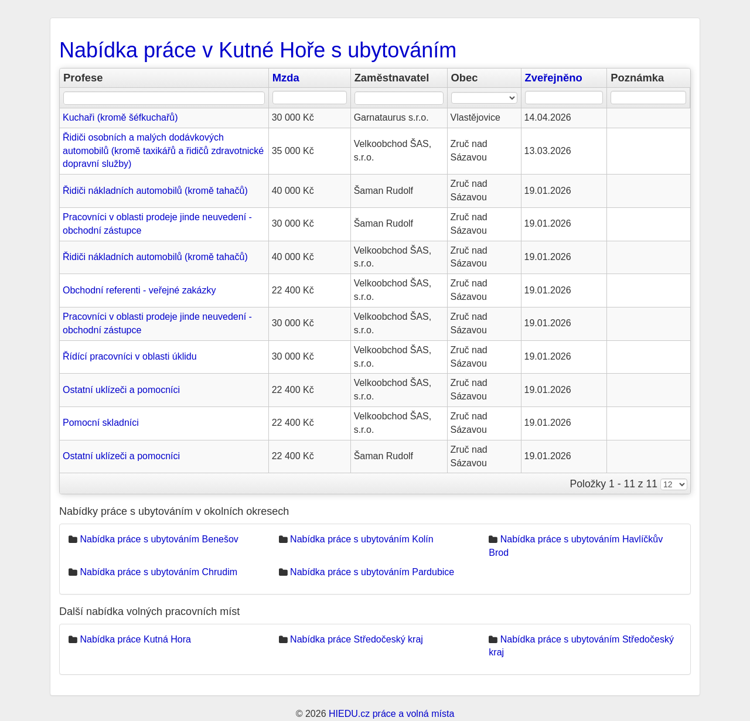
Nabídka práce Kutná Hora (135, 639)
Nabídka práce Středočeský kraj (356, 639)
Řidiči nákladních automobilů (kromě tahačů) (155, 191)
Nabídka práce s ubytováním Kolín (362, 539)
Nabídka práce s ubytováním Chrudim (158, 572)
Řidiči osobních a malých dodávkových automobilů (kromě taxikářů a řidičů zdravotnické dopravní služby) (163, 150)
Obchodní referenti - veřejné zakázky (139, 290)
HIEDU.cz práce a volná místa (391, 714)
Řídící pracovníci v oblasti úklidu (130, 356)
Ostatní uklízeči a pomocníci (121, 390)
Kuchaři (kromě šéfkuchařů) (120, 117)
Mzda (285, 77)
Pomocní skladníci (101, 423)
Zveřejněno (553, 77)
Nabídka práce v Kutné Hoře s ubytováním (257, 50)
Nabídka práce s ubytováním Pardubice (372, 572)
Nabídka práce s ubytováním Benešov (159, 539)
